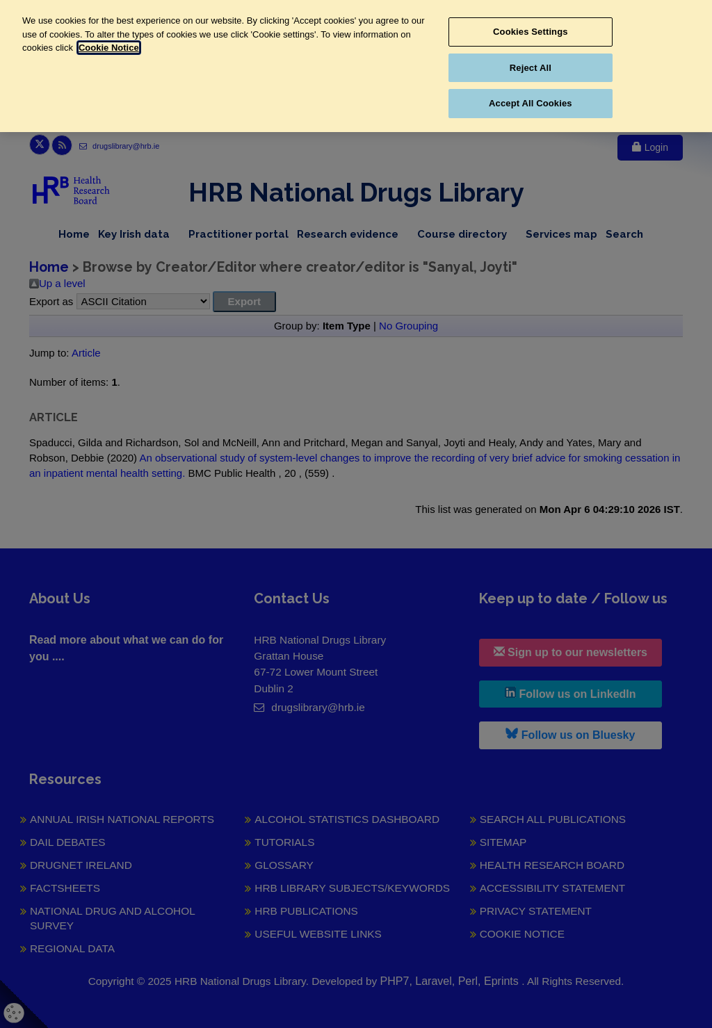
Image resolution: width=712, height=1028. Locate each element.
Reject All (530, 68)
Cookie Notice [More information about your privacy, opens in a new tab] (109, 47)
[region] (356, 66)
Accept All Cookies (530, 103)
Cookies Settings (530, 31)
